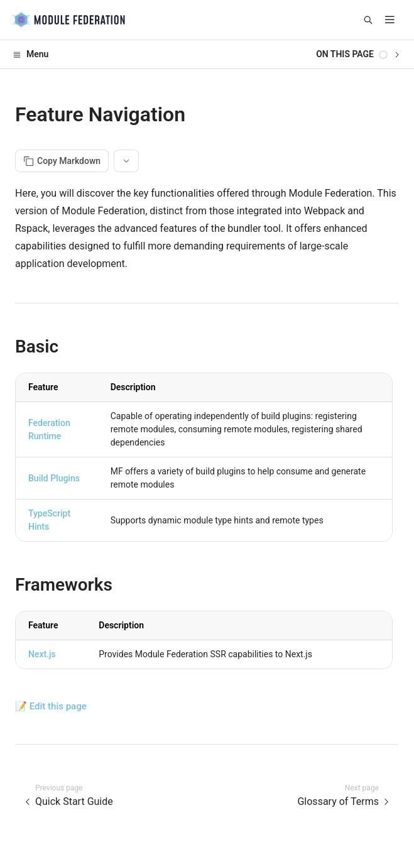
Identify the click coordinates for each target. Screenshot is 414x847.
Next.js (42, 654)
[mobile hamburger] (389, 19)
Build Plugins (54, 478)
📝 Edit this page (51, 706)
